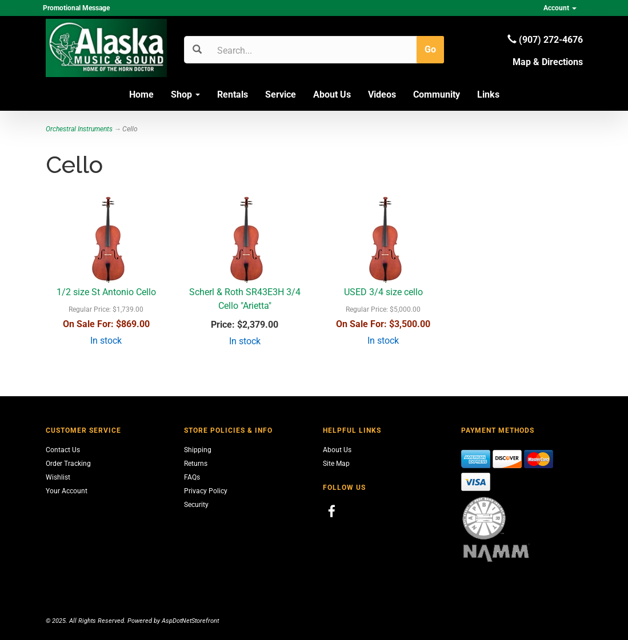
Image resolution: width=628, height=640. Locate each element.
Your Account (66, 491)
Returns (195, 464)
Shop (185, 94)
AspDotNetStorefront (190, 621)
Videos (382, 94)
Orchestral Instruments (79, 129)
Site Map (336, 464)
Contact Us (63, 450)
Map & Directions (548, 62)
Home (141, 94)
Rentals (232, 94)
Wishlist (58, 477)
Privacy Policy (205, 491)
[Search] (271, 50)
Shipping (197, 450)
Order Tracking (68, 464)
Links (488, 94)
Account (560, 8)
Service (280, 94)
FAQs (192, 477)
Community (436, 94)
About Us (332, 94)
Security (196, 505)
